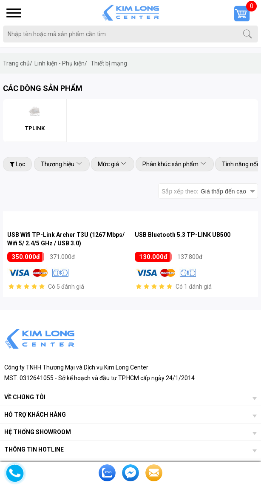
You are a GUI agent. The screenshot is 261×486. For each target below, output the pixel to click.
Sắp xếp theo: (204, 191)
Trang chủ (17, 63)
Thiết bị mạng (109, 63)
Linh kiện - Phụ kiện (60, 63)
